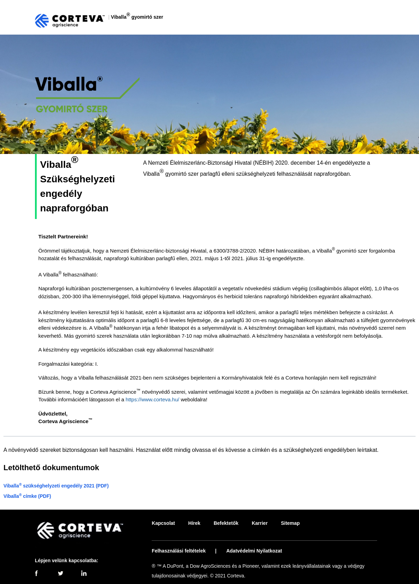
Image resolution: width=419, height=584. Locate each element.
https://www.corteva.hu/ (152, 399)
